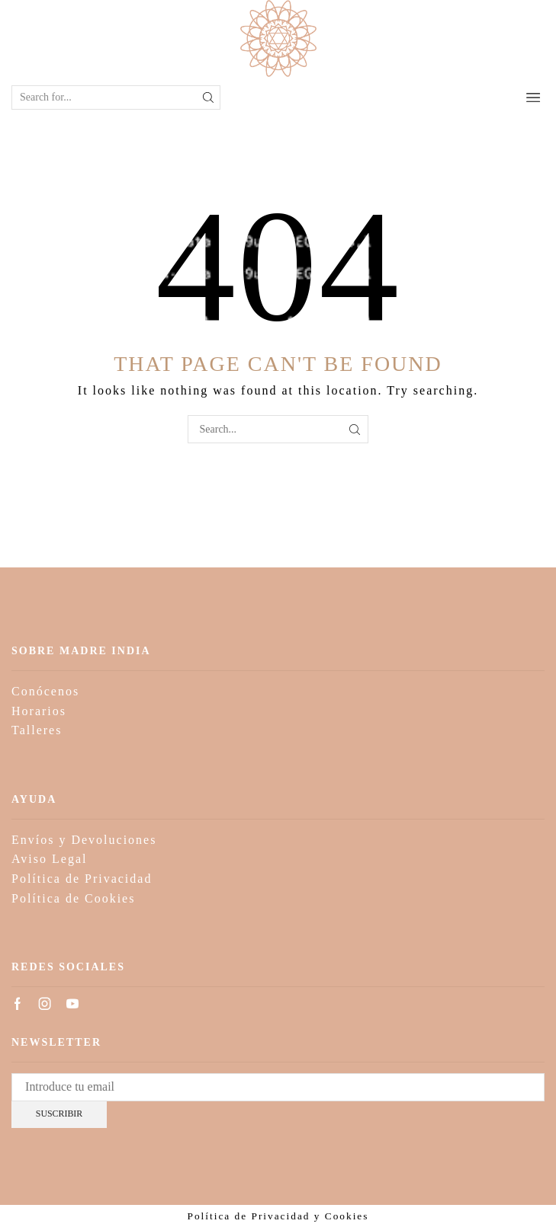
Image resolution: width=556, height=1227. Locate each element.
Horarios (38, 711)
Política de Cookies (73, 898)
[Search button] (208, 97)
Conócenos (45, 691)
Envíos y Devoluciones (83, 839)
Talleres (36, 730)
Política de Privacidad (81, 878)
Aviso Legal (49, 858)
